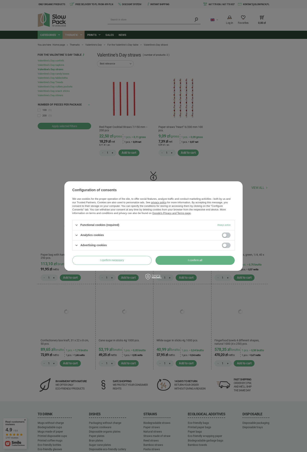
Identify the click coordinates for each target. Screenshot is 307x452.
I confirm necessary (112, 260)
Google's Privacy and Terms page (171, 213)
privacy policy (158, 202)
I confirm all (195, 260)
